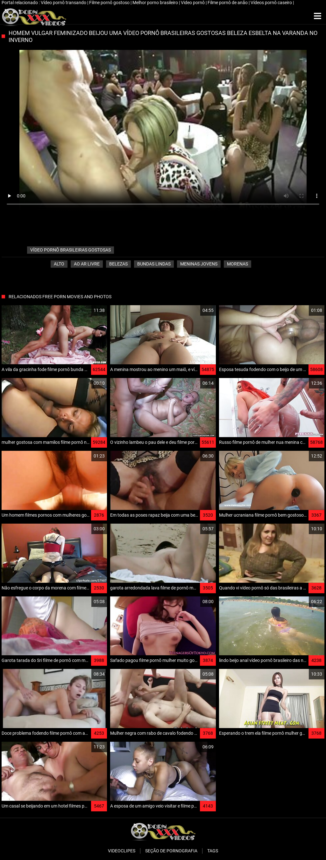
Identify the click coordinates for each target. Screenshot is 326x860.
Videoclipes (121, 850)
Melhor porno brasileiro (155, 2)
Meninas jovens (198, 263)
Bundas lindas (154, 263)
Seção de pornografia (171, 850)
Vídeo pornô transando (64, 2)
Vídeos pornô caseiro (272, 2)
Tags (212, 850)
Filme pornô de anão (228, 2)
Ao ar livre (87, 263)
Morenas (237, 263)
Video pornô (193, 2)
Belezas (118, 263)
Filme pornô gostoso (110, 2)
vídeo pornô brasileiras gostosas (70, 249)
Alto (59, 263)
